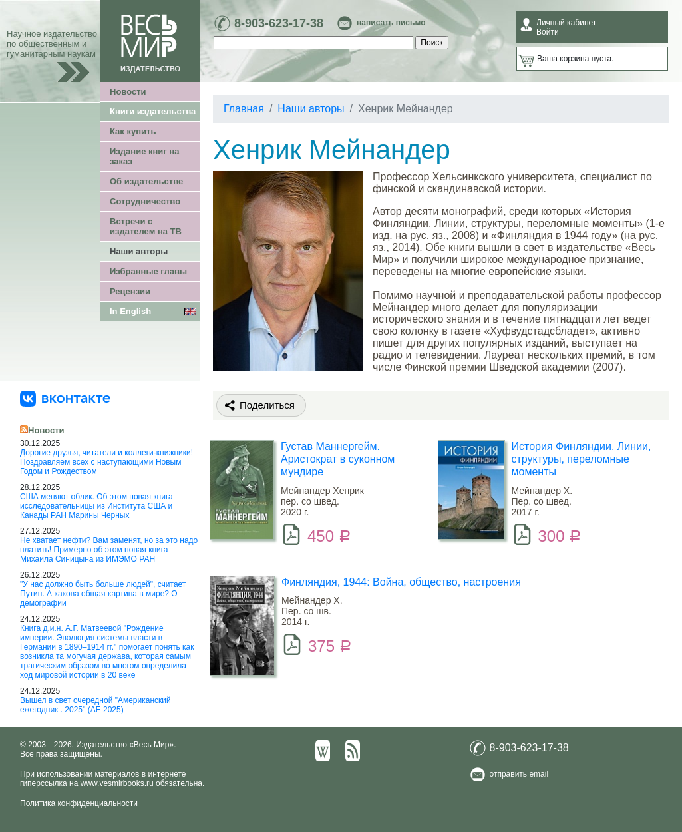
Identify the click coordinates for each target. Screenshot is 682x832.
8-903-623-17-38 (278, 23)
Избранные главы (148, 271)
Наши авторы (139, 251)
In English (130, 311)
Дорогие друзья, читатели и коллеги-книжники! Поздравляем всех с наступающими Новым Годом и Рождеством (106, 462)
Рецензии (130, 291)
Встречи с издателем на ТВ (146, 226)
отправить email (519, 774)
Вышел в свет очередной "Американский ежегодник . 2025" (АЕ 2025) (95, 705)
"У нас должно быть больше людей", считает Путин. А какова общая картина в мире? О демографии (103, 594)
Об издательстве (146, 181)
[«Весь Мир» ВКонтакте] (65, 398)
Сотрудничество (145, 201)
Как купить (133, 131)
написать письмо (391, 22)
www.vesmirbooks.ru (117, 783)
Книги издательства (153, 111)
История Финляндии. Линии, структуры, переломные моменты (581, 459)
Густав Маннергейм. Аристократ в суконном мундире (338, 459)
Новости (128, 92)
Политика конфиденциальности (79, 803)
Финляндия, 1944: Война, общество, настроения (401, 582)
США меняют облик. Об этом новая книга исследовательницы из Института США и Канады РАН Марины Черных (96, 506)
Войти (547, 32)
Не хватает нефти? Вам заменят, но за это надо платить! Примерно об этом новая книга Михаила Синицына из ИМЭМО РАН (109, 550)
